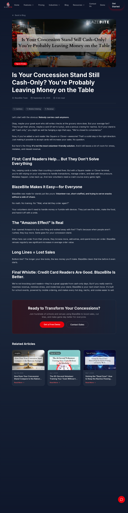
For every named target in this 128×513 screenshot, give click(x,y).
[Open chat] (121, 499)
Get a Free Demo (52, 324)
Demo (102, 5)
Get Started (116, 5)
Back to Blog (19, 15)
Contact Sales (77, 324)
